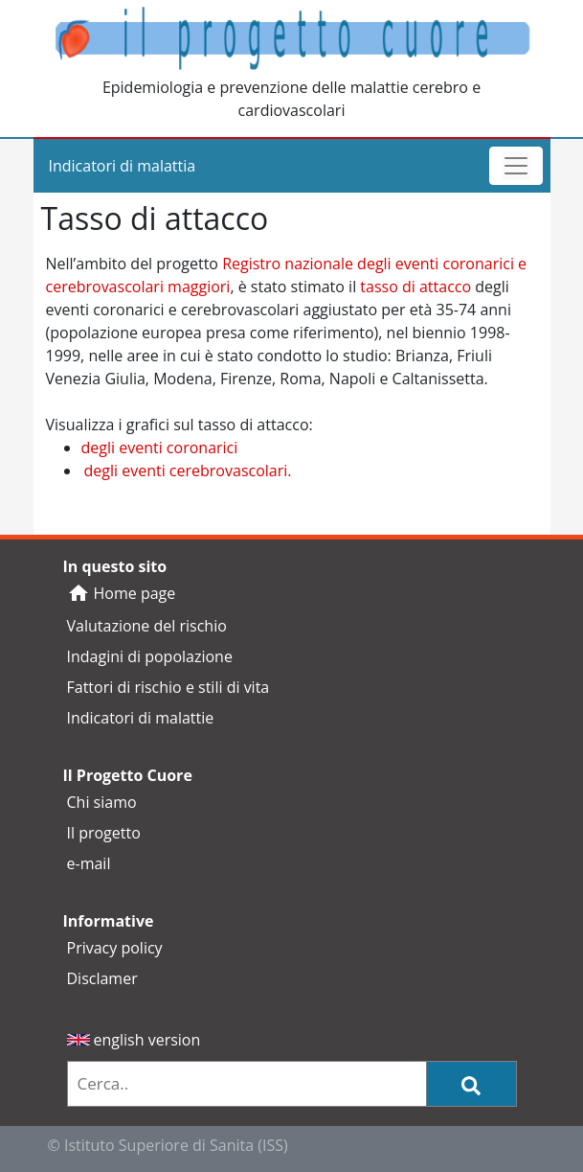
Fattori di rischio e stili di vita (168, 687)
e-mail (89, 863)
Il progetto (104, 832)
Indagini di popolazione (150, 656)
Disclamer (102, 978)
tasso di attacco (415, 286)
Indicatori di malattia (122, 165)
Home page (121, 593)
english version (134, 1039)
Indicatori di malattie (140, 717)
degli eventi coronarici (159, 447)
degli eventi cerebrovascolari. (188, 470)
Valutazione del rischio (147, 625)
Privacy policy (115, 947)
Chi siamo (102, 802)
